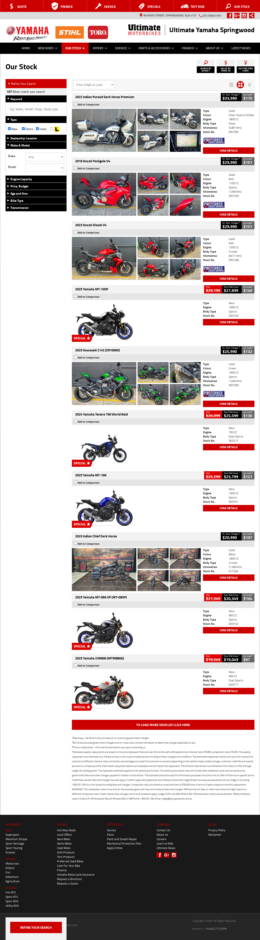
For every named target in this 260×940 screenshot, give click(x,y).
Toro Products (66, 857)
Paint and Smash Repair (122, 839)
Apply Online (114, 848)
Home (26, 48)
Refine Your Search (22, 83)
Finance (190, 48)
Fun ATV (11, 892)
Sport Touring (14, 848)
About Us (214, 48)
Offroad (10, 859)
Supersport (13, 834)
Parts (110, 834)
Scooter (10, 852)
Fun (8, 872)
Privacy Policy (216, 830)
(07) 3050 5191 (212, 15)
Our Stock (75, 48)
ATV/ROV (11, 888)
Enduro (10, 868)
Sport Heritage (15, 843)
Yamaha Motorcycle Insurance (76, 874)
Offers (100, 48)
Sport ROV (12, 901)
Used (41, 129)
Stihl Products (66, 852)
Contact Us (163, 830)
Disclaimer (214, 834)
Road (9, 830)
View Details (229, 150)
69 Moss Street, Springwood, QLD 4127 (168, 15)
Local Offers (64, 834)
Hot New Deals (66, 830)
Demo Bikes (64, 843)
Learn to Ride (165, 843)
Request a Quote (67, 883)
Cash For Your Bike (68, 865)
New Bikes (47, 48)
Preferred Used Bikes (70, 861)
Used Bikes (64, 848)
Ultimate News (166, 848)
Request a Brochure (69, 879)
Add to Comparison (89, 104)
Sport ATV (12, 896)
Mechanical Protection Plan (124, 843)
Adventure (12, 877)
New (13, 129)
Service (123, 48)
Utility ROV (12, 905)
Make (11, 156)
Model (12, 167)
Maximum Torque (16, 839)
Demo (27, 129)
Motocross (12, 863)
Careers (161, 839)
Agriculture (13, 881)
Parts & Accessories (156, 48)
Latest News (240, 48)
